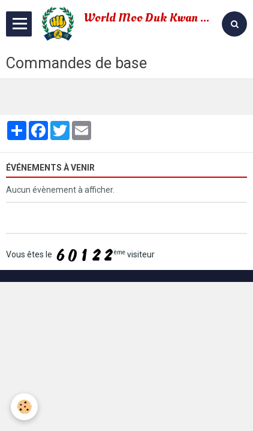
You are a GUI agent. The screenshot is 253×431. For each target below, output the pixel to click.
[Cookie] (24, 406)
